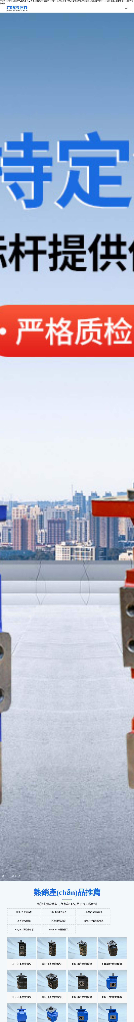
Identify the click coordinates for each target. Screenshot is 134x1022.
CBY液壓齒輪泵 (112, 912)
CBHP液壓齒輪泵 (52, 912)
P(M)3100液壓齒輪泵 (52, 921)
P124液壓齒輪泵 (21, 921)
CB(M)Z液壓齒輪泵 (82, 912)
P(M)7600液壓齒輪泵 (112, 921)
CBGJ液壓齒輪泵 (22, 912)
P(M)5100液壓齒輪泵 (82, 921)
